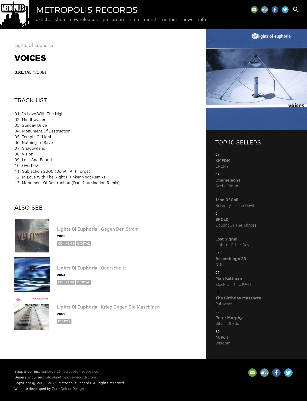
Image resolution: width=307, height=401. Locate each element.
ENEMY (222, 163)
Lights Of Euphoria (33, 45)
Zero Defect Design (68, 388)
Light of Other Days (233, 241)
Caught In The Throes (236, 222)
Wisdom (222, 340)
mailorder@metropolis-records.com (71, 371)
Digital (83, 243)
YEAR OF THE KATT (233, 281)
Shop (60, 19)
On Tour (169, 19)
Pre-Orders (114, 19)
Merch (150, 19)
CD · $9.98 (66, 243)
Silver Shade (229, 320)
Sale (134, 19)
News (187, 19)
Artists (43, 19)
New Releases (84, 19)
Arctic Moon (227, 183)
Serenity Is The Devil (234, 202)
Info (202, 19)
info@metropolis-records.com (70, 376)
